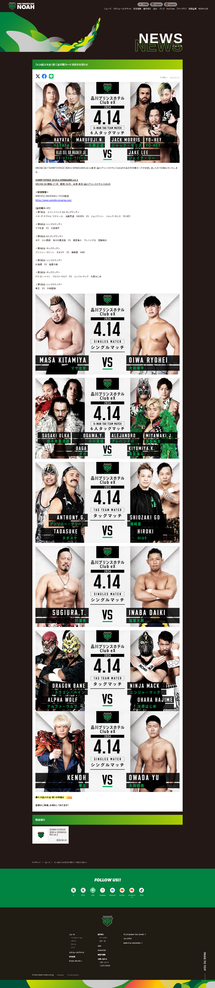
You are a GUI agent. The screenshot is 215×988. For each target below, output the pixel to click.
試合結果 (72, 956)
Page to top (205, 961)
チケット (73, 944)
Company (60, 975)
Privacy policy (73, 975)
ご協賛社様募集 (104, 965)
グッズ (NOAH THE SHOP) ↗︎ (134, 934)
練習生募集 (101, 954)
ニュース (47, 862)
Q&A (99, 946)
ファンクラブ (127, 938)
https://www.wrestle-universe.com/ (53, 200)
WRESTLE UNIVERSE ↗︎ (133, 943)
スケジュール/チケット (76, 952)
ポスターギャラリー (75, 961)
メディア (73, 941)
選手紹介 (101, 934)
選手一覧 (102, 941)
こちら (69, 797)
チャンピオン (103, 938)
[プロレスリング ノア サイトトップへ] (21, 6)
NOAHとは (102, 950)
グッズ (73, 947)
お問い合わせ (102, 959)
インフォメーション (77, 938)
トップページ (36, 862)
